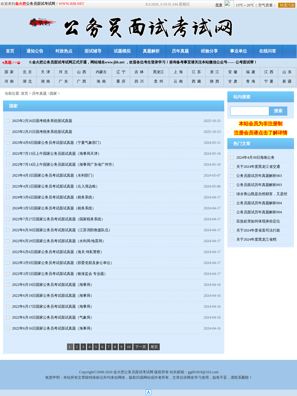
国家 (53, 93)
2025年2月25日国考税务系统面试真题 (42, 132)
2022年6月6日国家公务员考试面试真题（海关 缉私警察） (58, 252)
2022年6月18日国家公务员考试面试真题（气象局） (53, 317)
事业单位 (238, 51)
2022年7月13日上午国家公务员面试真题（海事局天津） (56, 153)
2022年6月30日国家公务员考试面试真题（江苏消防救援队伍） (62, 230)
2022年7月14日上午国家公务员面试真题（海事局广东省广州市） (64, 164)
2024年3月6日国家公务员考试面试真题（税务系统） (54, 197)
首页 (24, 93)
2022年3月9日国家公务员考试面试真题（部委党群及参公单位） (63, 263)
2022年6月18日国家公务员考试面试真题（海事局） (53, 295)
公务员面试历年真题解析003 (259, 176)
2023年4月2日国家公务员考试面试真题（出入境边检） (55, 186)
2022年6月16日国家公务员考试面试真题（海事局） (53, 328)
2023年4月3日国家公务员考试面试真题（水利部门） (54, 175)
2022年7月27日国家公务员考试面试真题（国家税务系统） (58, 219)
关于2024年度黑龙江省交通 (258, 166)
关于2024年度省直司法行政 (258, 230)
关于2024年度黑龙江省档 (256, 239)
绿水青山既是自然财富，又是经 (261, 194)
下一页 (140, 347)
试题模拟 (122, 51)
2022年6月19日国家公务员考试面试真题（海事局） (53, 285)
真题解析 (151, 51)
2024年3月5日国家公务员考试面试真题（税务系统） (54, 208)
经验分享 (209, 51)
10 (129, 347)
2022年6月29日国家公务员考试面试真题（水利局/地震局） (59, 241)
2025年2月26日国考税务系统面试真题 (42, 121)
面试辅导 (93, 51)
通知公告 (34, 51)
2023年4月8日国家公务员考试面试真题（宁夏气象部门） (57, 142)
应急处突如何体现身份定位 (258, 221)
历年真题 (180, 51)
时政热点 (63, 51)
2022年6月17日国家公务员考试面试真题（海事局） (53, 306)
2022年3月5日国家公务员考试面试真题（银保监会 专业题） (60, 274)
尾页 (154, 347)
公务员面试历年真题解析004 (259, 203)
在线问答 (267, 51)
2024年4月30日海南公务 (255, 157)
